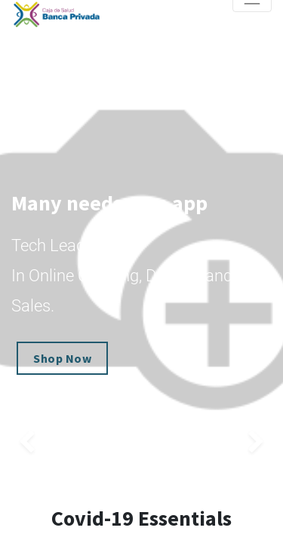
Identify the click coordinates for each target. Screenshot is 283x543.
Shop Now (62, 358)
